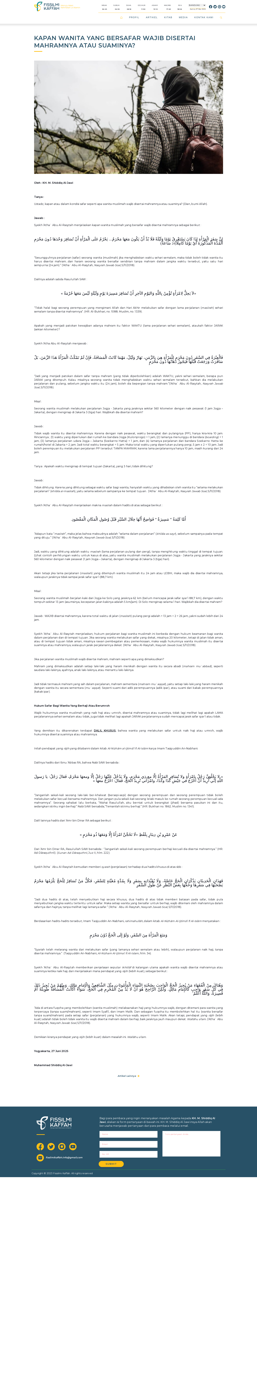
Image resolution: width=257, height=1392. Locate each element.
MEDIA (183, 17)
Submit (111, 1163)
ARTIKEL (152, 17)
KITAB (168, 17)
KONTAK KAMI (204, 17)
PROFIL (134, 17)
